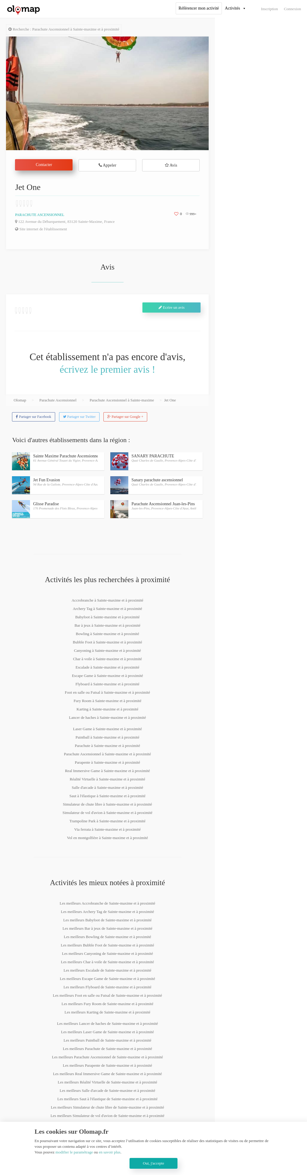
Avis (171, 165)
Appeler (107, 165)
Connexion (292, 9)
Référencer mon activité (199, 8)
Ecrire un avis (171, 307)
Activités (232, 8)
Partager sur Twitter (79, 417)
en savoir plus (109, 1152)
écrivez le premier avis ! (107, 369)
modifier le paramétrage (74, 1152)
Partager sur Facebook (33, 417)
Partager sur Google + (125, 417)
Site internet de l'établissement (41, 229)
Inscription (269, 9)
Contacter (44, 164)
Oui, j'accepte (153, 1163)
